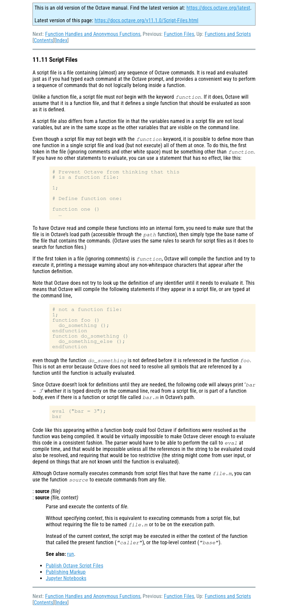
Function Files (179, 34)
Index (61, 40)
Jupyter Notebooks (66, 578)
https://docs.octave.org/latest (218, 8)
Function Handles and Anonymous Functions (92, 34)
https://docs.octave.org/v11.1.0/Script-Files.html (146, 20)
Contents (43, 40)
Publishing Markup (66, 572)
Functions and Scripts (228, 34)
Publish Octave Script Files (74, 565)
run (70, 554)
